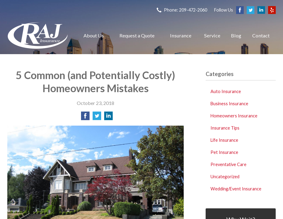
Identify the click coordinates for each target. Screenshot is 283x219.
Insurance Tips (224, 127)
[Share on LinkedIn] (108, 117)
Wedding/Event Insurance (235, 188)
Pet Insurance (224, 152)
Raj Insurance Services (37, 35)
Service (212, 35)
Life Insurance (224, 140)
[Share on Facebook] (85, 117)
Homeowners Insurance (233, 115)
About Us (93, 35)
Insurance (180, 35)
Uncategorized (224, 176)
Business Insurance (229, 103)
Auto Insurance (225, 91)
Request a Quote (136, 35)
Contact (261, 35)
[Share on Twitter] (97, 117)
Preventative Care (228, 164)
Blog (236, 35)
